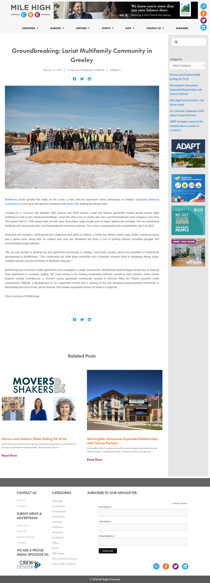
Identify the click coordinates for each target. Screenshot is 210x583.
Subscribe (182, 28)
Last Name (105, 521)
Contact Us (155, 28)
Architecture (58, 516)
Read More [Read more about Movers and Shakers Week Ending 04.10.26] (9, 455)
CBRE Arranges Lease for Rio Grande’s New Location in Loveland (186, 126)
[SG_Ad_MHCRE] (188, 220)
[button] (75, 79)
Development (86, 70)
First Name (105, 507)
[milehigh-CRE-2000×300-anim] (126, 10)
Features (83, 28)
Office (55, 543)
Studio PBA (73, 203)
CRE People (58, 553)
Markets (57, 28)
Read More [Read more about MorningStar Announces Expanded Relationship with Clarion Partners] (94, 459)
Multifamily (100, 70)
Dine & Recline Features (64, 558)
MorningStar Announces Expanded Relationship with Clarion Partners (122, 441)
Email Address (107, 536)
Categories (176, 59)
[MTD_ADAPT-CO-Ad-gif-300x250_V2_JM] (188, 153)
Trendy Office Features (64, 564)
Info (130, 28)
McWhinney (12, 199)
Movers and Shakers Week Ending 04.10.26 (34, 439)
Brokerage (57, 501)
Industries (30, 28)
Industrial (57, 522)
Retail (55, 548)
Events (107, 28)
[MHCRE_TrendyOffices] (188, 252)
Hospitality (57, 532)
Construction (72, 70)
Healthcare (57, 527)
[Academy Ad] (188, 188)
